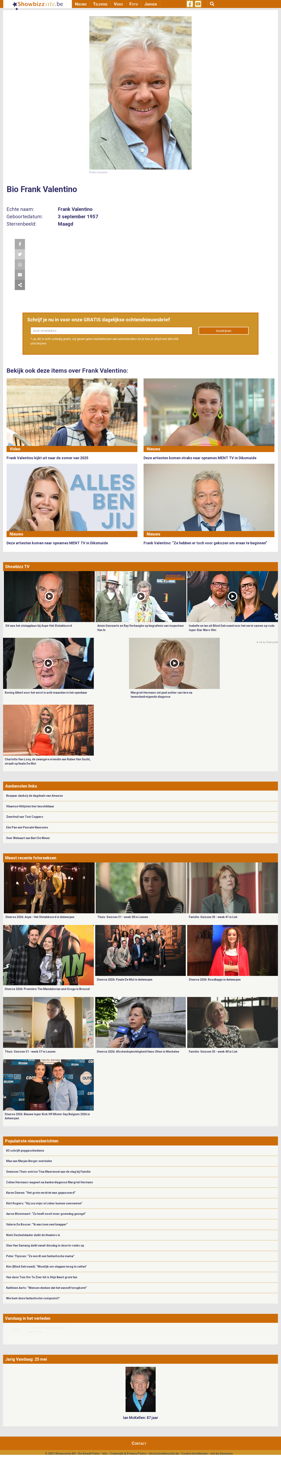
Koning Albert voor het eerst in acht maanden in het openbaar (46, 692)
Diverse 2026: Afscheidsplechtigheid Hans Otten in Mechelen (138, 1051)
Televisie (100, 4)
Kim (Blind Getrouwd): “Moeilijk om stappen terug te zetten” (46, 1266)
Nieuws (81, 4)
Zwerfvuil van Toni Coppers (24, 816)
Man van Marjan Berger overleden (29, 1161)
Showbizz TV (17, 566)
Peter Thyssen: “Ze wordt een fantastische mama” (40, 1256)
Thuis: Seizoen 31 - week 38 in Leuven (122, 917)
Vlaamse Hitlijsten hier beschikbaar (30, 806)
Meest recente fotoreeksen (30, 857)
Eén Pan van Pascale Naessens (27, 827)
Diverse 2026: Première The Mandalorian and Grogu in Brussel (47, 989)
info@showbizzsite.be (164, 1453)
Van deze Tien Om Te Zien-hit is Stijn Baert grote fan (41, 1277)
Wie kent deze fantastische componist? (33, 1298)
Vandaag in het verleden (27, 1318)
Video (118, 4)
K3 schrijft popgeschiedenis (25, 1150)
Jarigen (150, 4)
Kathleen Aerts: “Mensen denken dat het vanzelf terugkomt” (46, 1287)
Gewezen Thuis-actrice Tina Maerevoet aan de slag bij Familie (48, 1171)
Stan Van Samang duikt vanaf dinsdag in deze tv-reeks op (45, 1245)
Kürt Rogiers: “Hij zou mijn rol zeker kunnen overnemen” (44, 1203)
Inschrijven (223, 331)
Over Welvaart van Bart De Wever (28, 838)
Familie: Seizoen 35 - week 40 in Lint (213, 1051)
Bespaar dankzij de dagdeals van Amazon (34, 795)
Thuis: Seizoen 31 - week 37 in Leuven (30, 1051)
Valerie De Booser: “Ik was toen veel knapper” (37, 1224)
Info (105, 1453)
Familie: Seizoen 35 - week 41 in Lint (213, 917)
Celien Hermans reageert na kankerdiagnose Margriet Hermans (49, 1182)
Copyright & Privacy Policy (128, 1453)
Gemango (226, 1453)
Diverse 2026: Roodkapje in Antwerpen (215, 979)
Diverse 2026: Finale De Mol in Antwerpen (124, 979)
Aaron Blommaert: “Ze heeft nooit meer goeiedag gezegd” (46, 1213)
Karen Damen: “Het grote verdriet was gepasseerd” (41, 1192)
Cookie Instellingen (194, 1453)
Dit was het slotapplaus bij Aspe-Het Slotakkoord (39, 625)
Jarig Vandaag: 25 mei (26, 1359)
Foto (133, 4)
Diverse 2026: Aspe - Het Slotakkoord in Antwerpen (40, 917)
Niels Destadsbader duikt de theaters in (33, 1235)
